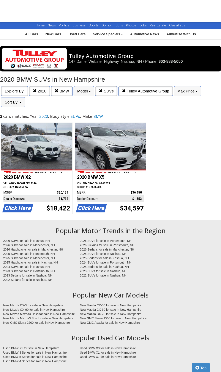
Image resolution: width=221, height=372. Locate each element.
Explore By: (15, 91)
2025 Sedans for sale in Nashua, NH (104, 258)
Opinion (107, 25)
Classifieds (177, 25)
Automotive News (144, 34)
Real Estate (158, 25)
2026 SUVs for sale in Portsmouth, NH (105, 241)
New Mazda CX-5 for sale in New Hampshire (33, 305)
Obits (119, 25)
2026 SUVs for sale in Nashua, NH (26, 241)
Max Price (187, 91)
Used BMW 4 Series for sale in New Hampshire (35, 361)
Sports (94, 25)
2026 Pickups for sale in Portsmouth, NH (107, 245)
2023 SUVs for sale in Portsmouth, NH (29, 271)
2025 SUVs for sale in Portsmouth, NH (29, 254)
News (52, 25)
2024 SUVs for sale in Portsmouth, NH (105, 262)
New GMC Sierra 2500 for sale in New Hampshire (36, 322)
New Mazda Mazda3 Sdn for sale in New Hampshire (38, 318)
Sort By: (13, 102)
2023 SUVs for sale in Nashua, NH (103, 271)
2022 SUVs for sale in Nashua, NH (103, 275)
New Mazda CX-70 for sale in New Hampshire (111, 314)
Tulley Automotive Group (145, 91)
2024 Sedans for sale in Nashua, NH (104, 266)
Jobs (143, 25)
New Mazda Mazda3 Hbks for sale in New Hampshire (39, 314)
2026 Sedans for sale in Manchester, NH (107, 249)
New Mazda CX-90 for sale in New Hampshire (34, 309)
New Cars (53, 34)
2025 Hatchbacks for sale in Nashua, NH (30, 262)
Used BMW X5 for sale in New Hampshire (31, 348)
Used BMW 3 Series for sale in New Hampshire (35, 352)
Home (40, 25)
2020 (39, 91)
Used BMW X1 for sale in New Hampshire (108, 352)
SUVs (106, 91)
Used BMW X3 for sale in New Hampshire (108, 348)
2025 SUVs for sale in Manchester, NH (29, 258)
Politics (64, 25)
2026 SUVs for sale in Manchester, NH (29, 245)
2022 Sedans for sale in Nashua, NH (27, 279)
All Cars (31, 34)
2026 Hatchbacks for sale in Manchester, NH (33, 249)
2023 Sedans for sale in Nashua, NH (27, 275)
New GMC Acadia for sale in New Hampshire (110, 322)
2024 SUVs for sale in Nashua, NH (26, 266)
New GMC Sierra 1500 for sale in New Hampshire (113, 318)
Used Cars (76, 34)
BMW (62, 91)
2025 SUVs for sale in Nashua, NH (103, 254)
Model (84, 91)
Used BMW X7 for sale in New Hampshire (108, 357)
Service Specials (108, 34)
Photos (131, 25)
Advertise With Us (181, 34)
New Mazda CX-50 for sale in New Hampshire (111, 305)
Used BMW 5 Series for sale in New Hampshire (35, 357)
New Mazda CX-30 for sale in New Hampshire (111, 309)
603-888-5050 (171, 61)
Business (80, 25)
